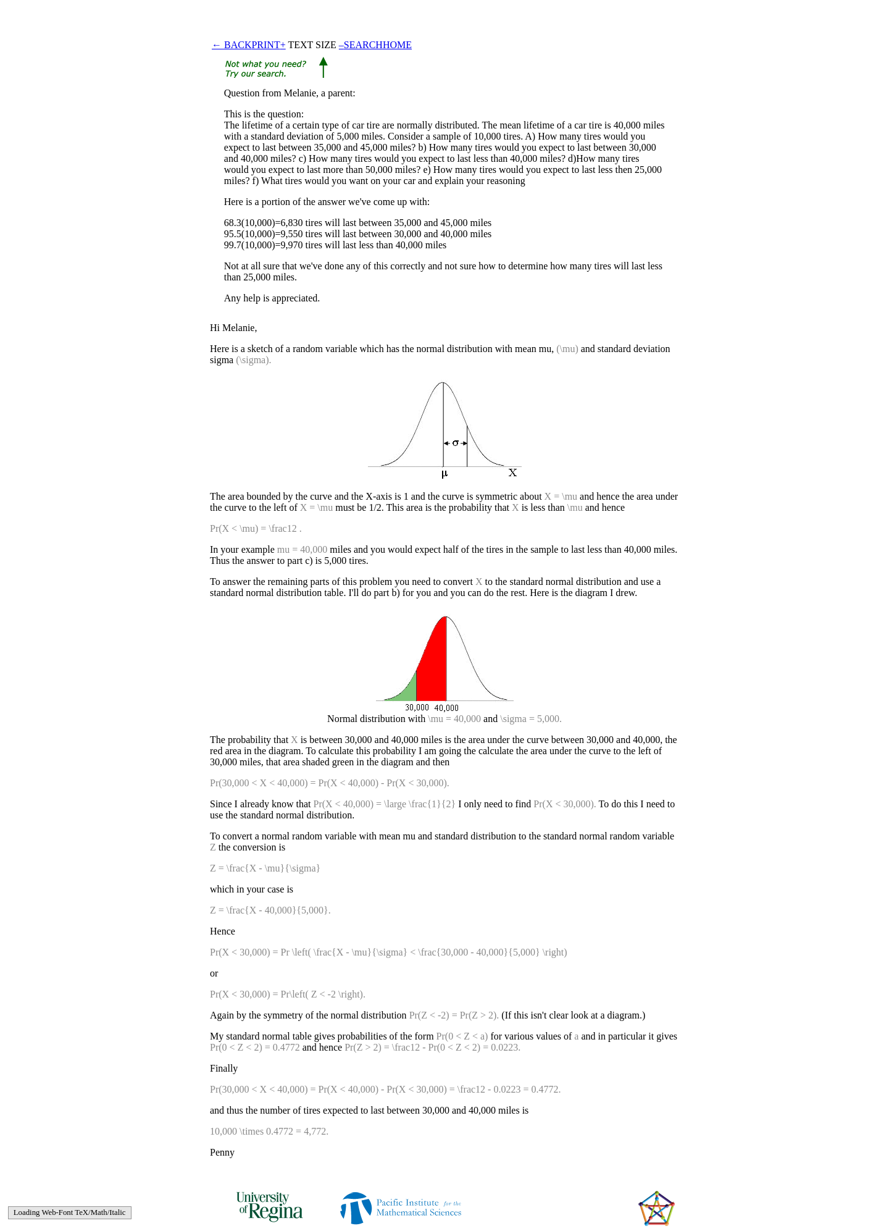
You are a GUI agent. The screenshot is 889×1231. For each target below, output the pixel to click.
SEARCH (363, 45)
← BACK (231, 45)
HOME (397, 45)
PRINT (265, 45)
